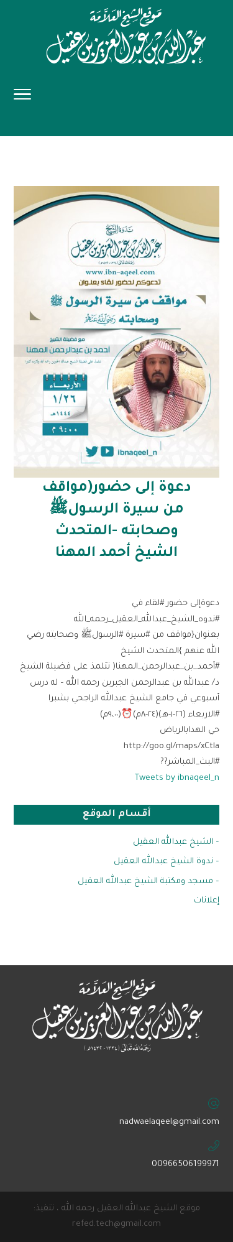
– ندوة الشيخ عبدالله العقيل (166, 861)
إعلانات (206, 901)
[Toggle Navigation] (22, 98)
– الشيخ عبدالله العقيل (176, 842)
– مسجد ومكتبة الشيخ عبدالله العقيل (148, 881)
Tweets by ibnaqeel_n (177, 778)
